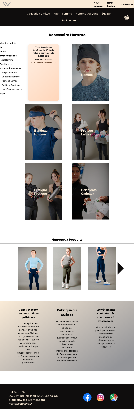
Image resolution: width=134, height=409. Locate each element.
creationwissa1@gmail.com (27, 400)
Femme (67, 13)
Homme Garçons (87, 13)
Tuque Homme (9, 72)
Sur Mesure (127, 4)
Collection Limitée (38, 13)
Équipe (106, 13)
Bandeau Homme (11, 76)
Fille (56, 13)
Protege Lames (9, 80)
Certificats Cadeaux (12, 89)
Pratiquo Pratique (11, 85)
